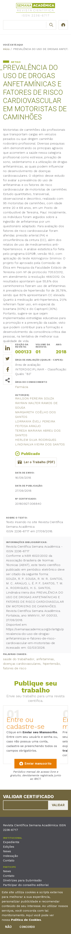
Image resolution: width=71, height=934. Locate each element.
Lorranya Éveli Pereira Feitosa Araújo (35, 424)
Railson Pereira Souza (34, 398)
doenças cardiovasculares (22, 663)
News (7, 851)
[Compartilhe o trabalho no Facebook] (7, 369)
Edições (8, 846)
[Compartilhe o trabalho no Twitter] (7, 358)
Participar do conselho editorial (26, 885)
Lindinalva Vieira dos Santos (40, 444)
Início (6, 49)
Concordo (27, 928)
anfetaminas (45, 659)
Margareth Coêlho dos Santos (35, 414)
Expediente (11, 842)
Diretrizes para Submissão (22, 880)
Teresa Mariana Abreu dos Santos (38, 433)
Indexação (10, 856)
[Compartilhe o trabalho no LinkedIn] (7, 348)
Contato (8, 860)
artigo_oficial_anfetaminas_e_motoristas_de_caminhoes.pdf (36, 462)
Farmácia (21, 387)
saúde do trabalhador (18, 659)
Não (8, 928)
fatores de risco (14, 668)
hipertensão (51, 663)
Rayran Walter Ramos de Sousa (36, 405)
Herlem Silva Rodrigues (35, 440)
